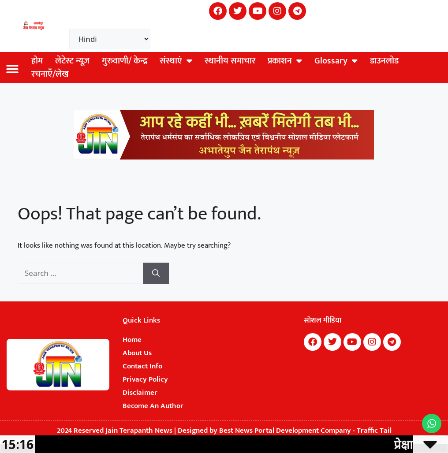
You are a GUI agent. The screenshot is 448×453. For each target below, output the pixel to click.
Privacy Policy (145, 379)
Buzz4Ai (301, 358)
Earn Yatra (300, 360)
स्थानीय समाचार (230, 60)
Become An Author (153, 406)
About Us (137, 353)
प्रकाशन (285, 60)
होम (37, 60)
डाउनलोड (384, 60)
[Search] (156, 273)
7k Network (301, 356)
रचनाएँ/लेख (50, 74)
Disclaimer (140, 392)
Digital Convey (301, 359)
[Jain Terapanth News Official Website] (224, 157)
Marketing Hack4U (301, 355)
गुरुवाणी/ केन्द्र (124, 60)
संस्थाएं (176, 60)
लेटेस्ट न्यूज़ (72, 60)
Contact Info (142, 366)
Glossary (336, 60)
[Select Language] (109, 39)
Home (132, 340)
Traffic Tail (374, 430)
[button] (12, 69)
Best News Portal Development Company (285, 430)
